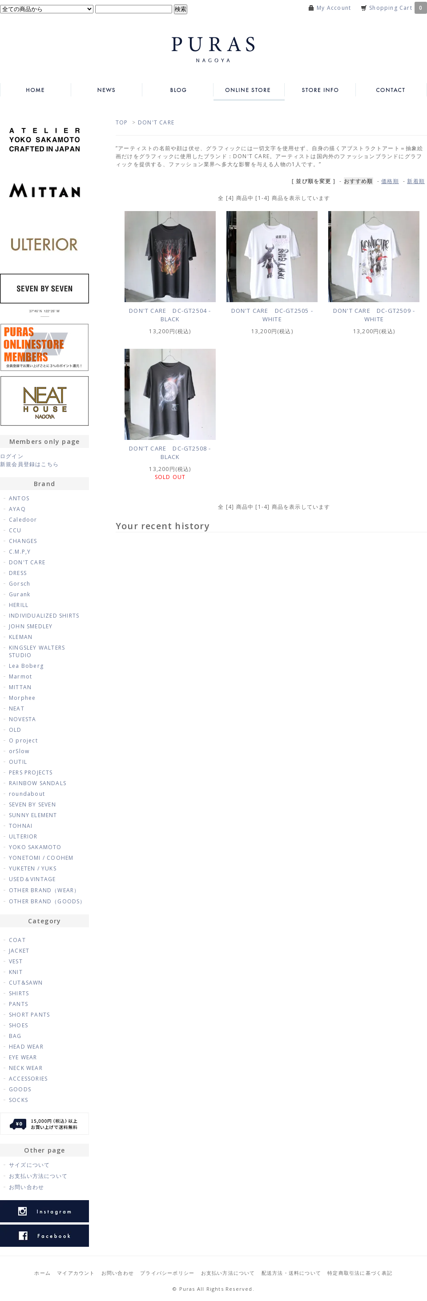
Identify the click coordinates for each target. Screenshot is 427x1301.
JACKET (19, 950)
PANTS (18, 1004)
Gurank (19, 594)
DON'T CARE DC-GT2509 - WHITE (374, 315)
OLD (15, 730)
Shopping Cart (398, 8)
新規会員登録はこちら (29, 464)
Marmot (20, 676)
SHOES (18, 1025)
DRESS (18, 573)
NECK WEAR (26, 1068)
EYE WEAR (23, 1057)
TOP (122, 122)
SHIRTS (19, 993)
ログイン (12, 456)
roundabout (27, 794)
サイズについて (29, 1165)
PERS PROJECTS (31, 772)
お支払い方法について (38, 1176)
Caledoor (23, 519)
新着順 (416, 181)
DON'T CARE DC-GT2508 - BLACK (170, 452)
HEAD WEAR (26, 1046)
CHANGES (23, 541)
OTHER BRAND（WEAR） (44, 890)
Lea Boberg (26, 666)
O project (23, 740)
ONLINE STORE (249, 90)
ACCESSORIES (28, 1078)
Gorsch (19, 583)
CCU (15, 530)
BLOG (178, 90)
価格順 (390, 181)
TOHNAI (20, 826)
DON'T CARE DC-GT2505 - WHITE (272, 315)
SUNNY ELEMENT (33, 815)
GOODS (20, 1089)
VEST (16, 961)
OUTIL (18, 762)
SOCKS (18, 1100)
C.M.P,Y (20, 551)
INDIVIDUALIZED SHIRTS (44, 615)
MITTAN (20, 687)
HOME (35, 90)
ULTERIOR (23, 836)
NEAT (16, 708)
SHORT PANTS (29, 1014)
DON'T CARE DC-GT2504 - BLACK (170, 315)
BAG (15, 1036)
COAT (17, 940)
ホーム (42, 1272)
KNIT (16, 972)
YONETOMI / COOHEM (41, 858)
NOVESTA (22, 719)
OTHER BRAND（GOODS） (47, 901)
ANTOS (19, 498)
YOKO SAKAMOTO (35, 847)
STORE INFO (320, 90)
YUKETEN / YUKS (32, 868)
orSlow (19, 751)
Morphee (22, 698)
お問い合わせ (26, 1187)
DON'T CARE (156, 122)
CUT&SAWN (26, 982)
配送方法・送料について (291, 1272)
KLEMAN (20, 637)
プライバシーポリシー (167, 1272)
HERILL (18, 605)
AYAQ (17, 509)
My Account (334, 8)
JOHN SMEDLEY (30, 626)
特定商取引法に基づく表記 (359, 1272)
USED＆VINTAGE (32, 879)
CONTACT (391, 90)
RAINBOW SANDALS (37, 783)
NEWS (106, 90)
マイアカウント (76, 1272)
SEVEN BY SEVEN (32, 804)
